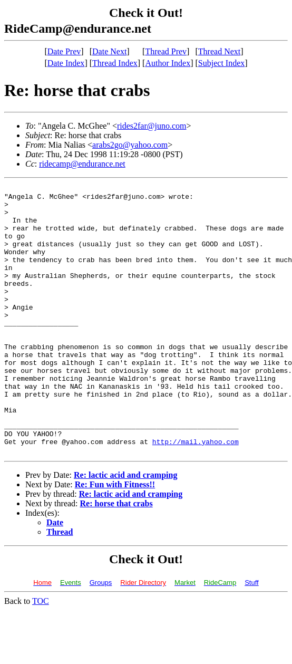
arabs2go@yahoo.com (130, 144)
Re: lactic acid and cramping (125, 528)
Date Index (66, 63)
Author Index (167, 63)
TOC (40, 654)
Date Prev (64, 51)
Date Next (109, 51)
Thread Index (115, 63)
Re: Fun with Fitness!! (115, 538)
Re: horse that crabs (116, 557)
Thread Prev (166, 51)
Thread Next (219, 51)
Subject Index (221, 63)
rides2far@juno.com (152, 125)
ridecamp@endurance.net (82, 163)
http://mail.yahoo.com (195, 493)
